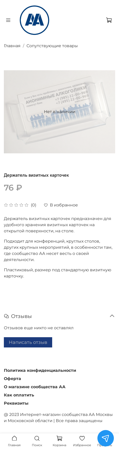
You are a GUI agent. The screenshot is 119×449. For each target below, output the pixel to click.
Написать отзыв (28, 342)
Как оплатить (19, 395)
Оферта (12, 378)
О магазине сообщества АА (35, 386)
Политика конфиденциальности (40, 370)
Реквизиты (16, 403)
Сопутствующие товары (52, 45)
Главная (12, 45)
